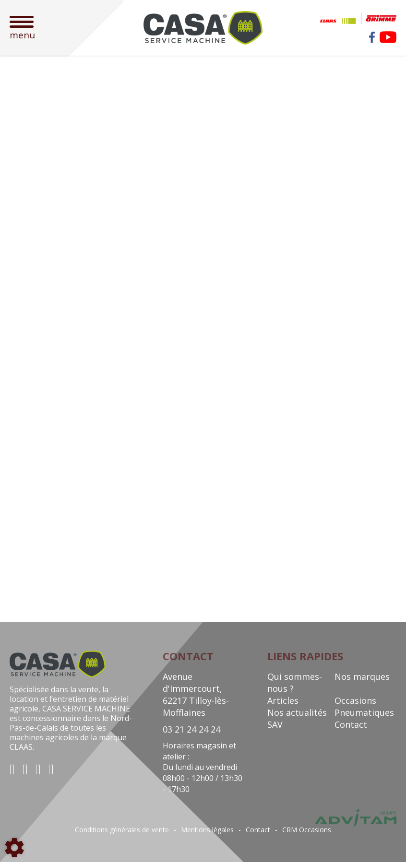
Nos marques (362, 676)
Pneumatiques (364, 712)
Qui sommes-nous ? (294, 682)
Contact (350, 724)
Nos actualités (297, 712)
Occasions (355, 700)
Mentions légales (207, 830)
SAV (275, 724)
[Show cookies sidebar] (14, 847)
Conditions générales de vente (122, 830)
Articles (283, 700)
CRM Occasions (306, 830)
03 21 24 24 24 (191, 729)
